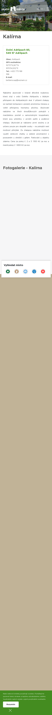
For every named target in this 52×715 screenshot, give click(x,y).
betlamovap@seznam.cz (16, 80)
